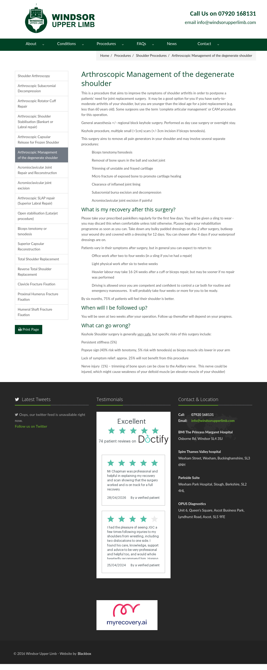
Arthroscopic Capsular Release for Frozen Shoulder (38, 139)
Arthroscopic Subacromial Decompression (37, 88)
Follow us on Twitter (31, 426)
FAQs (141, 43)
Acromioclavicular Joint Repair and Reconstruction (37, 170)
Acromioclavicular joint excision (35, 185)
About (31, 43)
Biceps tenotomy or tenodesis (32, 231)
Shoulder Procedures (151, 55)
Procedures (106, 43)
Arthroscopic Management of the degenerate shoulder (212, 55)
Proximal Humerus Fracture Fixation (38, 297)
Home (104, 55)
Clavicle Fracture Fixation (36, 284)
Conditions (66, 43)
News (172, 43)
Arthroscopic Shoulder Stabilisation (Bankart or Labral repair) (35, 121)
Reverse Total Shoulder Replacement (34, 271)
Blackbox (84, 653)
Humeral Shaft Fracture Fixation (35, 312)
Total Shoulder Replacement (38, 259)
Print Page (28, 329)
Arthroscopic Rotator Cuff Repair (37, 103)
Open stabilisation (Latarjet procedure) (38, 216)
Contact (204, 43)
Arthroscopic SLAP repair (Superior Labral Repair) (36, 201)
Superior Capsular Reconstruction (31, 246)
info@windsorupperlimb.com (226, 22)
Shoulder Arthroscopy (34, 76)
